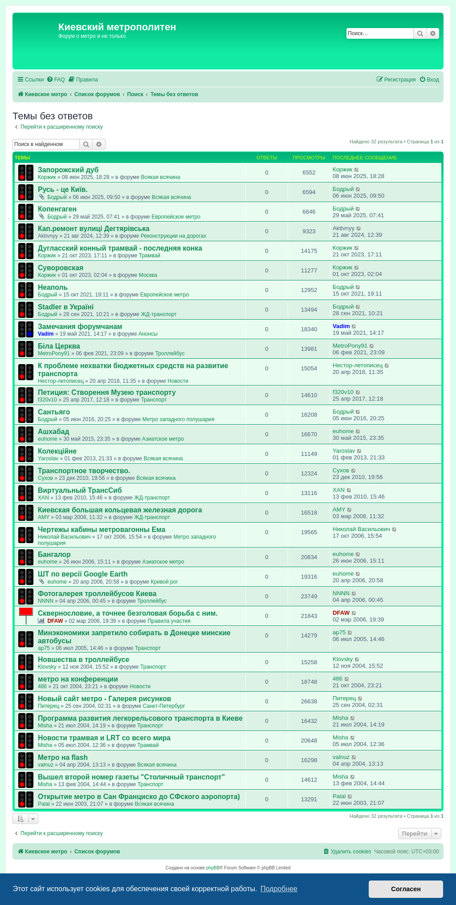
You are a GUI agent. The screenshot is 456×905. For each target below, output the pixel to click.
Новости (177, 381)
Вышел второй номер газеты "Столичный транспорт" (131, 777)
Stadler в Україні (66, 307)
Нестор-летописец (61, 381)
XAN (43, 498)
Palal (44, 804)
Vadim (46, 334)
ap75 (44, 648)
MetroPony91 (54, 353)
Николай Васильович (64, 537)
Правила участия (168, 621)
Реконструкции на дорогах (173, 236)
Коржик (47, 177)
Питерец (48, 706)
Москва (148, 275)
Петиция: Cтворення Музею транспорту (107, 392)
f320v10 (47, 400)
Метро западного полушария (178, 419)
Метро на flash (63, 757)
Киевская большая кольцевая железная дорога (120, 510)
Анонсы (148, 334)
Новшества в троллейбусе (83, 659)
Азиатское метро (163, 439)
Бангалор (54, 554)
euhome (47, 439)
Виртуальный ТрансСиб (80, 490)
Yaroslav (48, 458)
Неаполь (53, 287)
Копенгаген (57, 209)
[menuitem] (55, 80)
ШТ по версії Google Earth (83, 574)
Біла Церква (59, 346)
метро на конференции (78, 679)
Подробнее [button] (279, 889)
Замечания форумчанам (80, 326)
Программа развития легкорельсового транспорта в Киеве (140, 718)
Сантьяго (54, 412)
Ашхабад (53, 431)
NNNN (45, 601)
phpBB (213, 867)
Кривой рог (164, 582)
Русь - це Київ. (63, 189)
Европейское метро (175, 217)
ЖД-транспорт (158, 314)
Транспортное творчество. (84, 471)
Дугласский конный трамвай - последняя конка (120, 248)
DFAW (55, 621)
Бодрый (57, 197)
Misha (45, 725)
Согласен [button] (406, 889)
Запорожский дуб (68, 170)
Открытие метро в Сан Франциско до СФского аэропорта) (139, 796)
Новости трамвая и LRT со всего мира (104, 738)
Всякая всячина (160, 177)
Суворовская (60, 268)
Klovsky (47, 667)
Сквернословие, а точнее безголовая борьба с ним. (128, 613)
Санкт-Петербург (164, 706)
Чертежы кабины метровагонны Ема (101, 529)
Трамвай (149, 255)
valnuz (45, 765)
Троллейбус (169, 353)
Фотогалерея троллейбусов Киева (97, 593)
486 (42, 686)
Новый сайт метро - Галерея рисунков (104, 698)
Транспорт (154, 400)
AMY (43, 517)
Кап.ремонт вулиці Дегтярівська (94, 228)
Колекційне (57, 451)
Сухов (45, 478)
